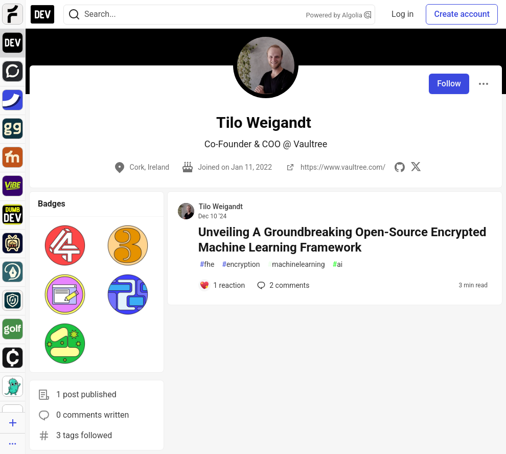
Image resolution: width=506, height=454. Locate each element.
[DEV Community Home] (42, 14)
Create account (462, 14)
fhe (207, 264)
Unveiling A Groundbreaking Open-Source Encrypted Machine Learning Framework (342, 240)
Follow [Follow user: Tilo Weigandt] (449, 83)
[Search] (74, 14)
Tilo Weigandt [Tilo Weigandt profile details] (221, 206)
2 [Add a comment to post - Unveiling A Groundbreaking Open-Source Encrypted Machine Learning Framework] (282, 285)
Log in (402, 14)
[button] (65, 245)
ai (338, 264)
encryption (241, 264)
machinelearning (296, 264)
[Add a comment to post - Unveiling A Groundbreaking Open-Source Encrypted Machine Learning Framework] (222, 285)
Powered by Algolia (339, 15)
